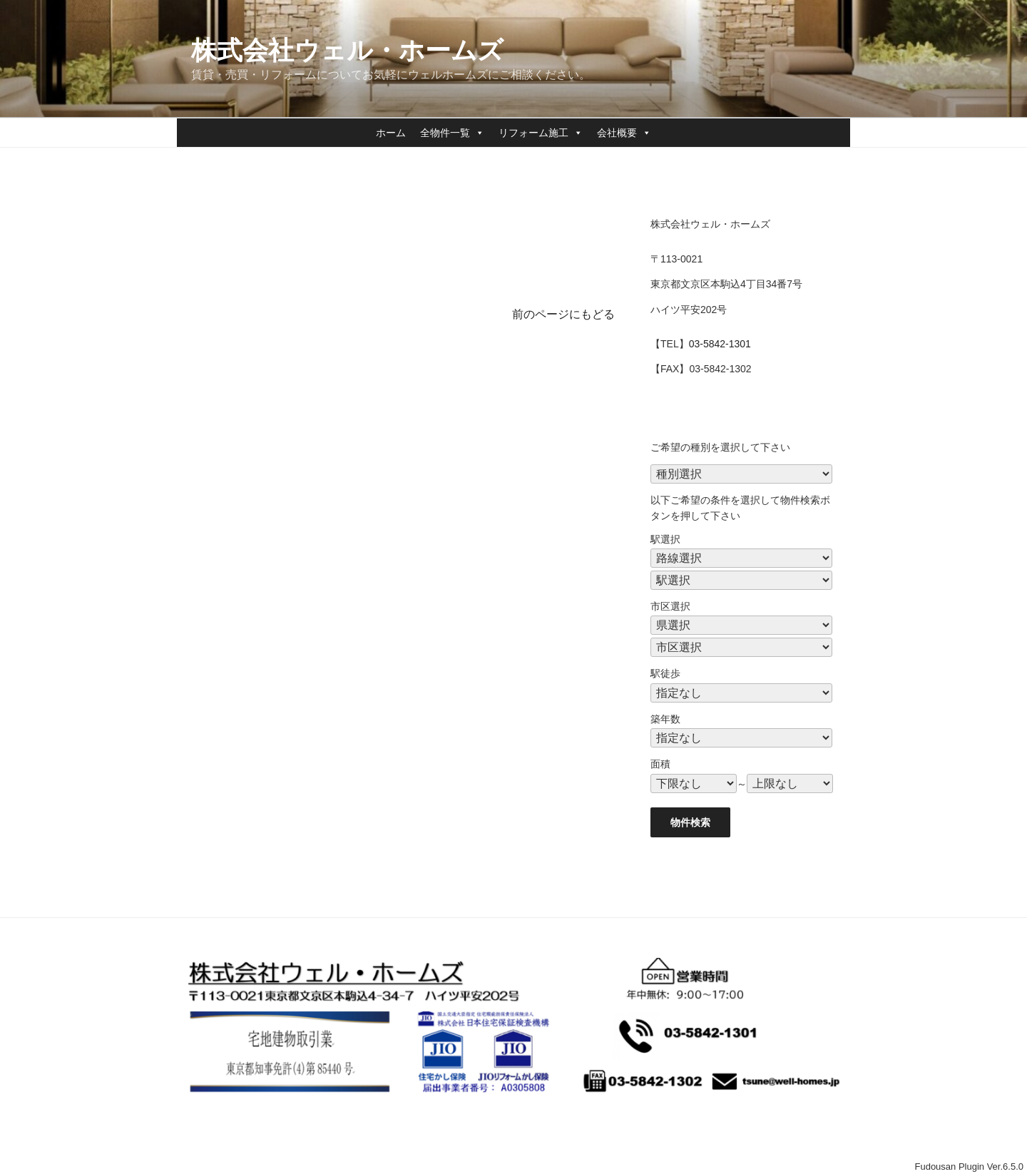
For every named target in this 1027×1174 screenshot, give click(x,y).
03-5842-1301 (720, 343)
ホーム (391, 132)
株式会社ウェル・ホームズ (347, 50)
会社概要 (624, 132)
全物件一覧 (452, 132)
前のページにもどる (563, 314)
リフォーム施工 (541, 132)
